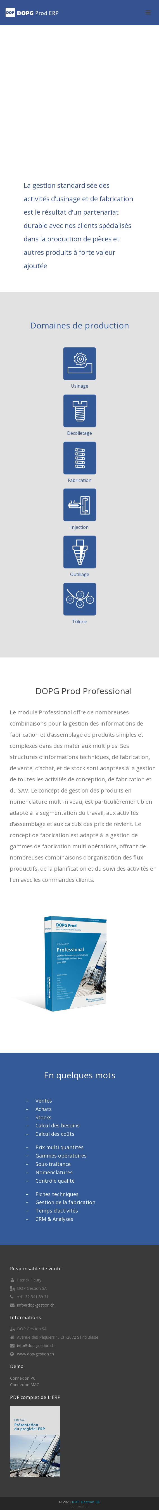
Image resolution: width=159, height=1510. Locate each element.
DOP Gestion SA (86, 1502)
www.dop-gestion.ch (35, 1354)
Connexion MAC (24, 1384)
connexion (79, 1506)
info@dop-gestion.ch (35, 1305)
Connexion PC (22, 1378)
